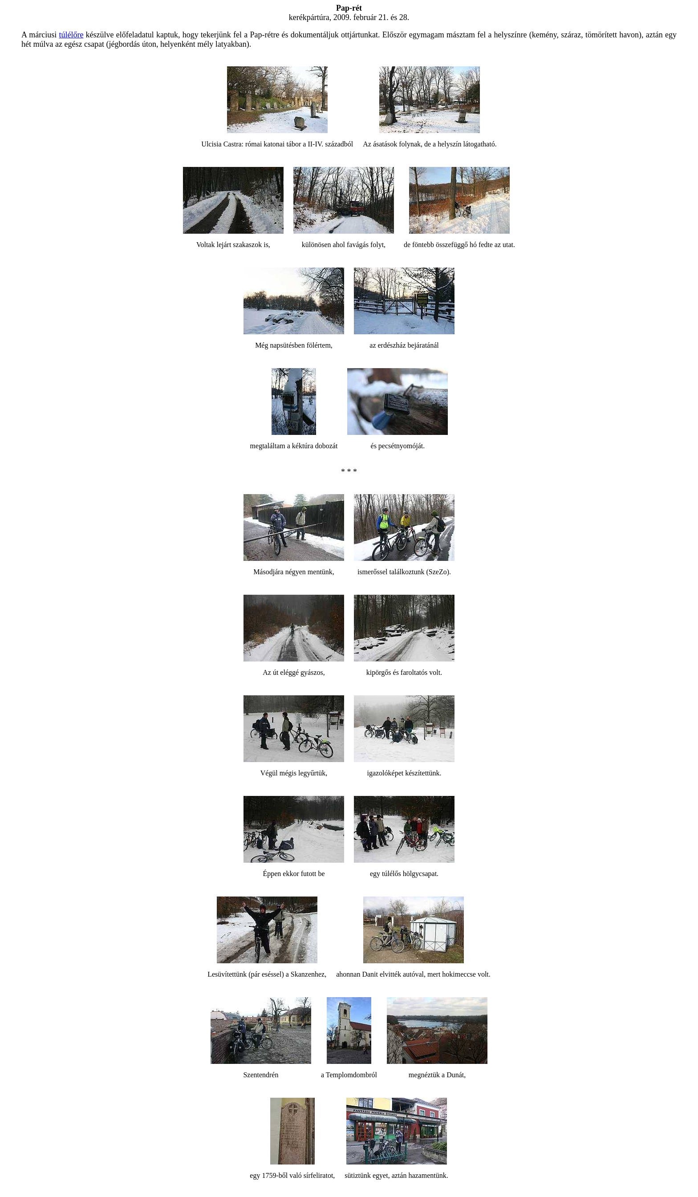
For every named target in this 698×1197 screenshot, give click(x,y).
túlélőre (71, 34)
